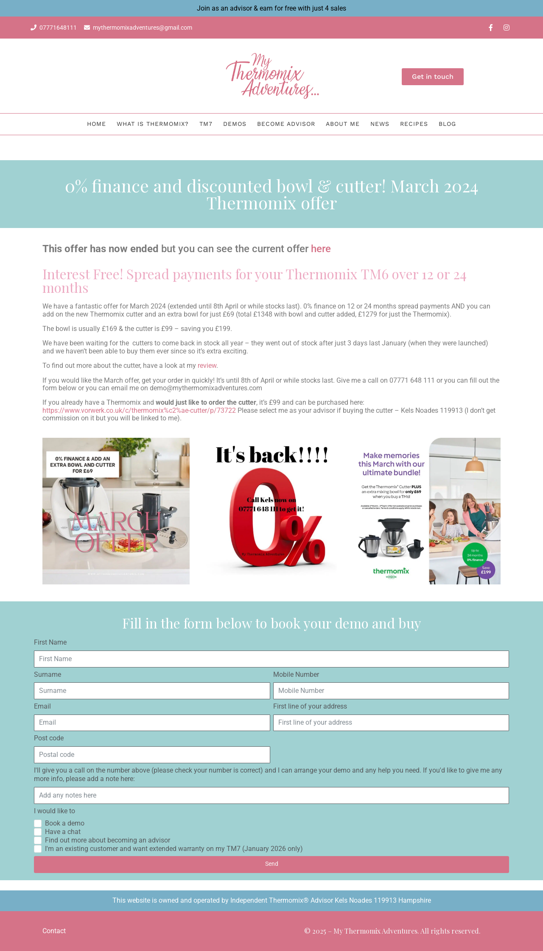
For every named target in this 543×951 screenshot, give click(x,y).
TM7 (206, 123)
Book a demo (64, 823)
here (321, 249)
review (207, 365)
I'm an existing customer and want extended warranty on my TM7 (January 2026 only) (174, 849)
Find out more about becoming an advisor (107, 840)
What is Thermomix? (153, 123)
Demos (234, 123)
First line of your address (310, 706)
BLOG (447, 123)
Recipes (414, 123)
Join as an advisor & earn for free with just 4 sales (271, 8)
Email (42, 706)
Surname (47, 674)
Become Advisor (286, 123)
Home (96, 123)
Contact (54, 931)
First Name (50, 642)
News (379, 123)
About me (343, 123)
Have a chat (63, 832)
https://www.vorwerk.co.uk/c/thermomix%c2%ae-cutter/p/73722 (139, 410)
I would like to (54, 811)
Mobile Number (296, 674)
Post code (49, 738)
